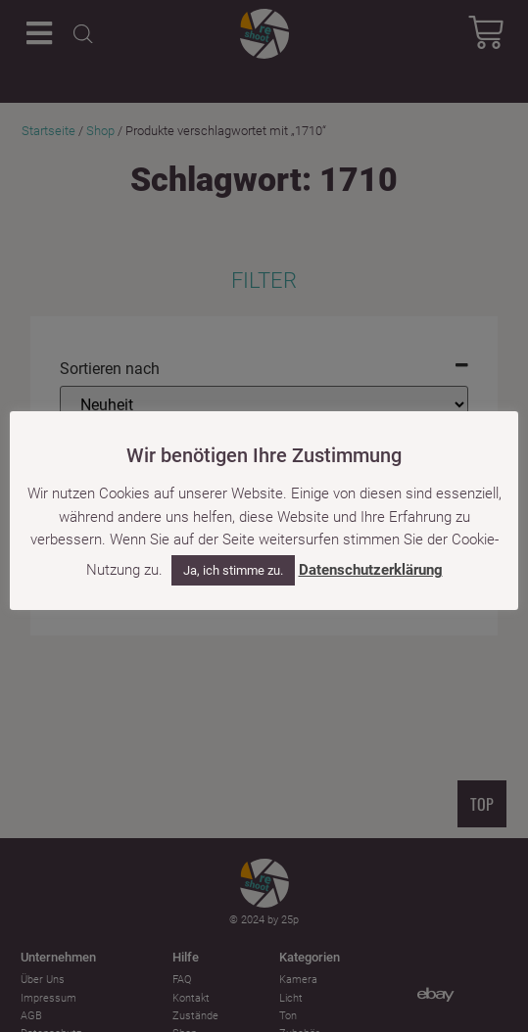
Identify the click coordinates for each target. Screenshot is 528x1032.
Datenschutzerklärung (371, 571)
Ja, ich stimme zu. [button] (233, 571)
